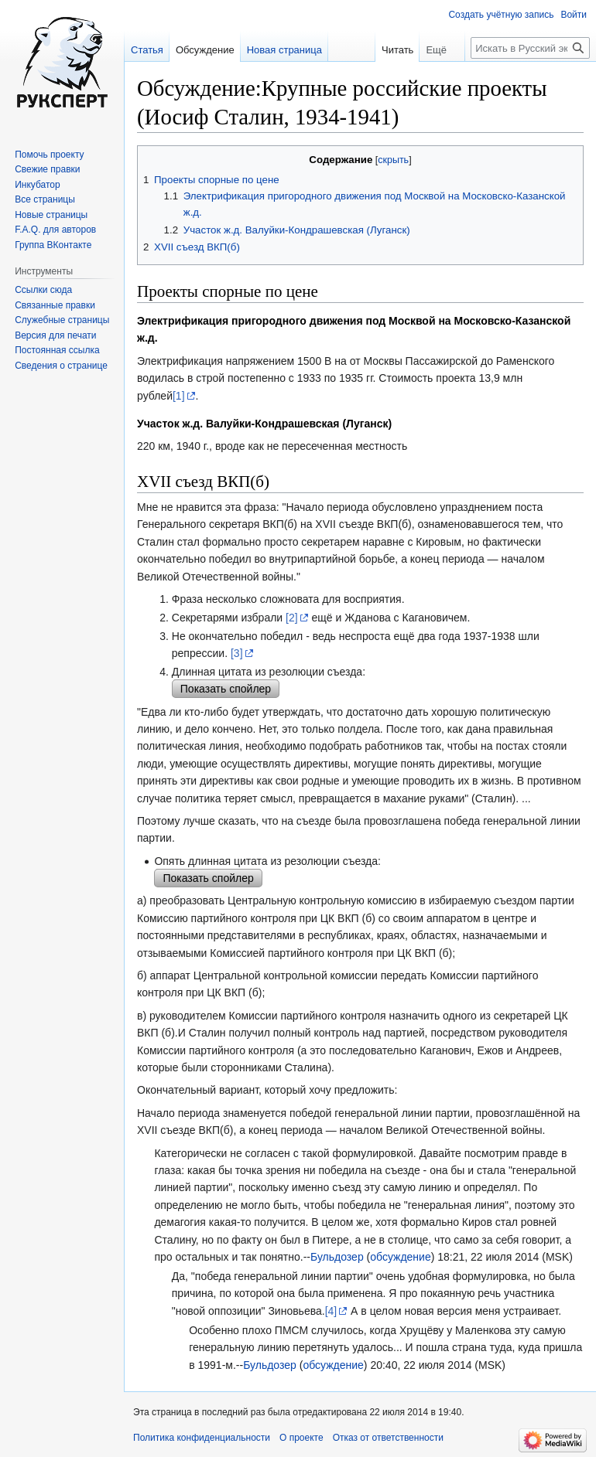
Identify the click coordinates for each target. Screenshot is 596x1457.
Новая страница (284, 50)
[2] (292, 617)
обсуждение (400, 1257)
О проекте (301, 1437)
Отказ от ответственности (388, 1437)
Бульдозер (337, 1257)
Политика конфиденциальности (201, 1437)
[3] (237, 653)
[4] (331, 1311)
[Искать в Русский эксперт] (530, 48)
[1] (179, 396)
